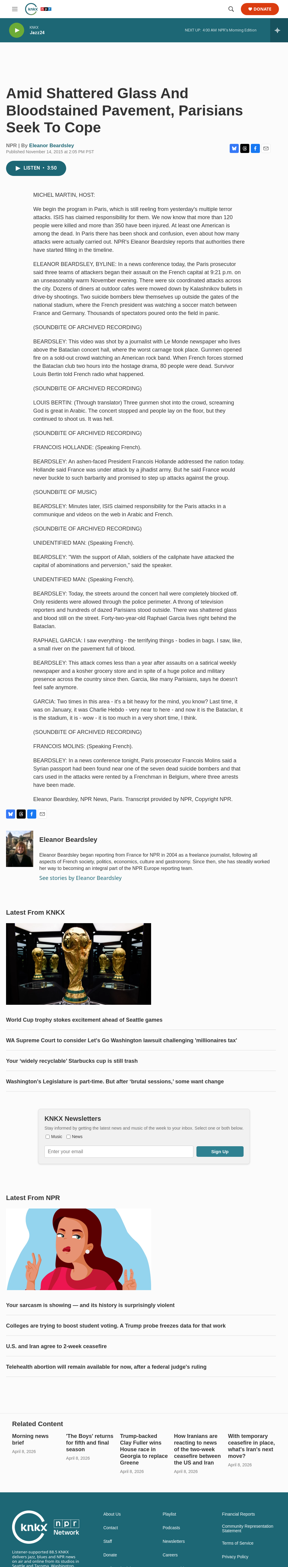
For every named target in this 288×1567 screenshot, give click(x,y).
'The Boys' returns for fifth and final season (90, 1442)
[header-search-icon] (231, 9)
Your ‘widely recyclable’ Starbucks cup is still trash (72, 1061)
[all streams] (279, 30)
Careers (170, 1555)
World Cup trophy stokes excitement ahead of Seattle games (84, 1020)
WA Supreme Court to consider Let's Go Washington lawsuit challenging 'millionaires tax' (121, 1040)
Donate (262, 9)
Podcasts (171, 1528)
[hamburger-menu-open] (15, 9)
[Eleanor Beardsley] (19, 849)
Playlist (169, 1514)
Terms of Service (238, 1543)
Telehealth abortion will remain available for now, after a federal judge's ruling (106, 1367)
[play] (16, 30)
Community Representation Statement (247, 1528)
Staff (107, 1541)
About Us (112, 1514)
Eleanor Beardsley (51, 145)
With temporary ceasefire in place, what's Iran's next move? (251, 1446)
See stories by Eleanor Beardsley (80, 877)
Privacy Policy (235, 1557)
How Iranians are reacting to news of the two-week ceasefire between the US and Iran (197, 1449)
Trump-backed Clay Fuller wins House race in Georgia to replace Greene (144, 1449)
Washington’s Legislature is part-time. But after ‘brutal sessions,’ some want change (115, 1082)
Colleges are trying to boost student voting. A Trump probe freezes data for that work (116, 1326)
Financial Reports (238, 1514)
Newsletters (174, 1541)
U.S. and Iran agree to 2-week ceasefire (56, 1346)
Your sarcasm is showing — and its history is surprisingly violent (90, 1305)
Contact (110, 1528)
